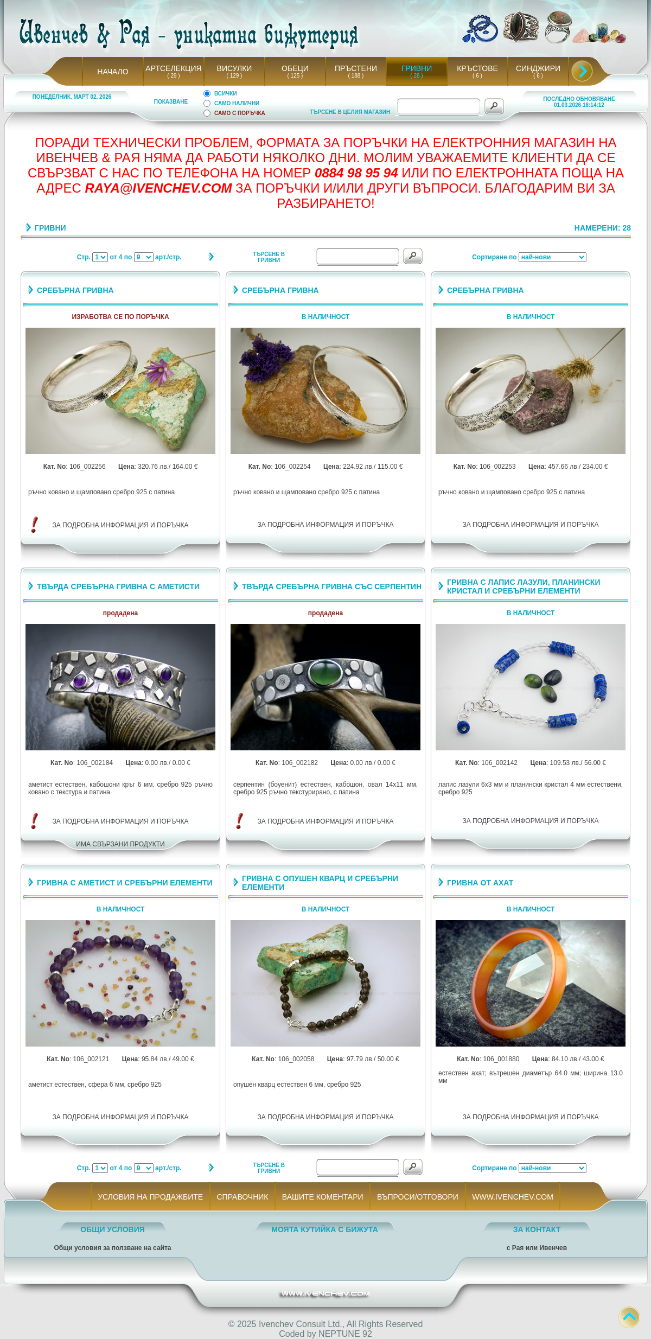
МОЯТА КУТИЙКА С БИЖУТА (324, 1229)
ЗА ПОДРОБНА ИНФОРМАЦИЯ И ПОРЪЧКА (121, 525)
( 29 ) (173, 76)
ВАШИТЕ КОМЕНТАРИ (322, 1197)
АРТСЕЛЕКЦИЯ (173, 68)
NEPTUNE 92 (345, 1333)
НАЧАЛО (112, 71)
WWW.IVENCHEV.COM (513, 1197)
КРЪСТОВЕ (477, 68)
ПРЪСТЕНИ (356, 68)
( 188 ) (355, 76)
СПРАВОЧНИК (242, 1197)
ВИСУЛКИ (234, 68)
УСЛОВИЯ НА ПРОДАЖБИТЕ (150, 1197)
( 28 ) (416, 76)
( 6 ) (477, 76)
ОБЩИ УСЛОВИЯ (112, 1229)
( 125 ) (295, 76)
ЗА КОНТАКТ (537, 1229)
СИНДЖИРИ (538, 68)
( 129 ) (234, 76)
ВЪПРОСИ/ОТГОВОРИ (417, 1197)
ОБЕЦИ (295, 68)
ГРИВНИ (416, 68)
